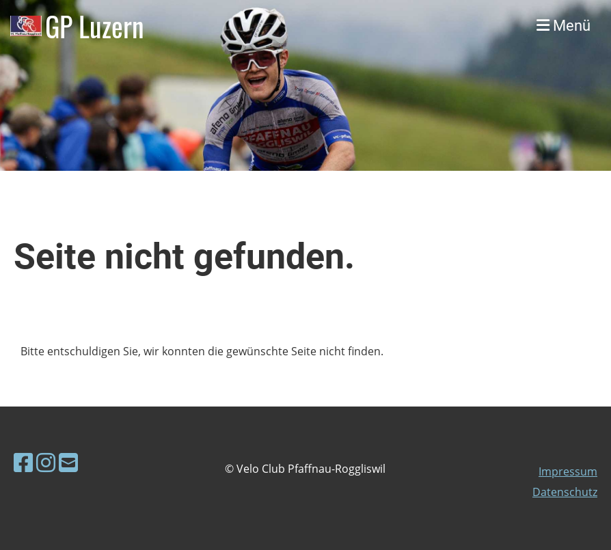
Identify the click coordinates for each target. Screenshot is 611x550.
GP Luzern (94, 26)
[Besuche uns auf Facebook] (23, 462)
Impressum (568, 471)
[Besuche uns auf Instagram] (45, 462)
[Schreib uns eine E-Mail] (68, 462)
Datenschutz (564, 491)
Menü (563, 25)
